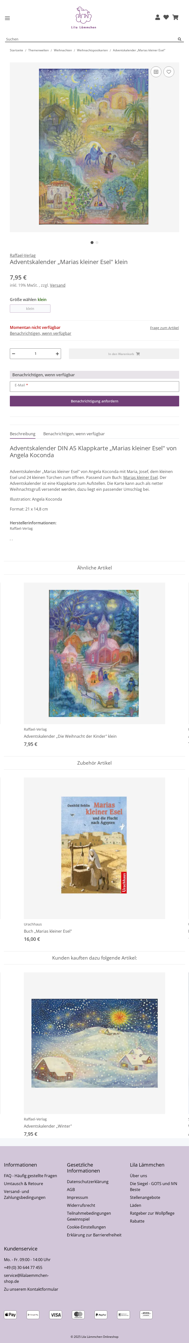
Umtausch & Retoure (23, 1183)
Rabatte (137, 1221)
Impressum (77, 1197)
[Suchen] (181, 39)
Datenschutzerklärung (88, 1181)
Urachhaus (33, 924)
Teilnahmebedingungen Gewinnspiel (89, 1216)
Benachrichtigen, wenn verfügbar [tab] (74, 433)
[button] (158, 18)
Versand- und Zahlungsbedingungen (25, 1194)
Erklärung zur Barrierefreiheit (94, 1235)
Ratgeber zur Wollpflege (152, 1213)
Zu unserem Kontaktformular (31, 1289)
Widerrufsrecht (81, 1205)
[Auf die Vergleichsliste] (156, 71)
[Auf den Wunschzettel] (168, 71)
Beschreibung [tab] (22, 433)
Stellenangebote (145, 1197)
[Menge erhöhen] (57, 354)
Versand (57, 285)
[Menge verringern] (13, 354)
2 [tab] (96, 242)
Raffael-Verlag (35, 729)
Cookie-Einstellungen (86, 1227)
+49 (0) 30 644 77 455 (23, 1267)
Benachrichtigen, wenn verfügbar (40, 333)
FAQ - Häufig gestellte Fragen (30, 1175)
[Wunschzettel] (166, 18)
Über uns (138, 1175)
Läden (135, 1205)
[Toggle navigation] (7, 18)
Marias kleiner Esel (140, 477)
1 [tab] (92, 242)
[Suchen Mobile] (91, 39)
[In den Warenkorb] (14, 59)
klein (30, 308)
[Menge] (35, 354)
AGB (71, 1189)
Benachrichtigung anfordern (94, 401)
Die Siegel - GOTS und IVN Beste (153, 1186)
